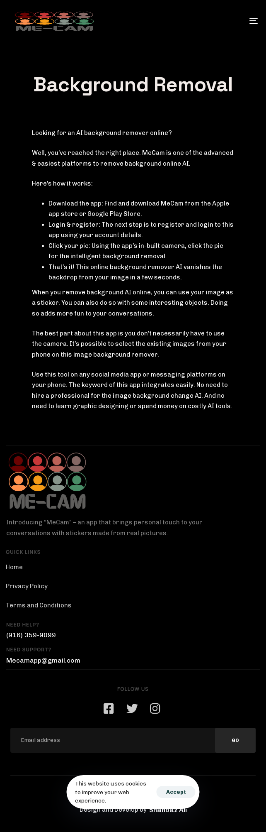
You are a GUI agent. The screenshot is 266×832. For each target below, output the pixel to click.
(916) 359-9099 (31, 635)
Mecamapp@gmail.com (43, 660)
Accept (176, 792)
